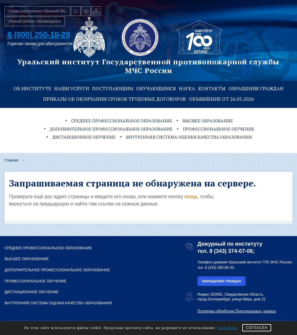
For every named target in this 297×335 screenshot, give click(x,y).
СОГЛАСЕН (257, 328)
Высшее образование (207, 121)
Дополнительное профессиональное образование (111, 129)
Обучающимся (156, 88)
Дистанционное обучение (84, 137)
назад (190, 196)
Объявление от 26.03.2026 (221, 99)
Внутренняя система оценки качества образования (189, 137)
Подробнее (227, 328)
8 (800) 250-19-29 (39, 34)
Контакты (211, 88)
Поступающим (112, 88)
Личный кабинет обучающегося (34, 21)
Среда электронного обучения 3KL (37, 11)
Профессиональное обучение (218, 129)
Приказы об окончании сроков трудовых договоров (114, 99)
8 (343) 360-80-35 (219, 268)
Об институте (32, 88)
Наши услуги (71, 88)
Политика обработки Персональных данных (236, 311)
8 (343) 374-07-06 (231, 251)
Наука (187, 88)
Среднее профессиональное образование (121, 121)
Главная (11, 160)
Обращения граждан (255, 88)
